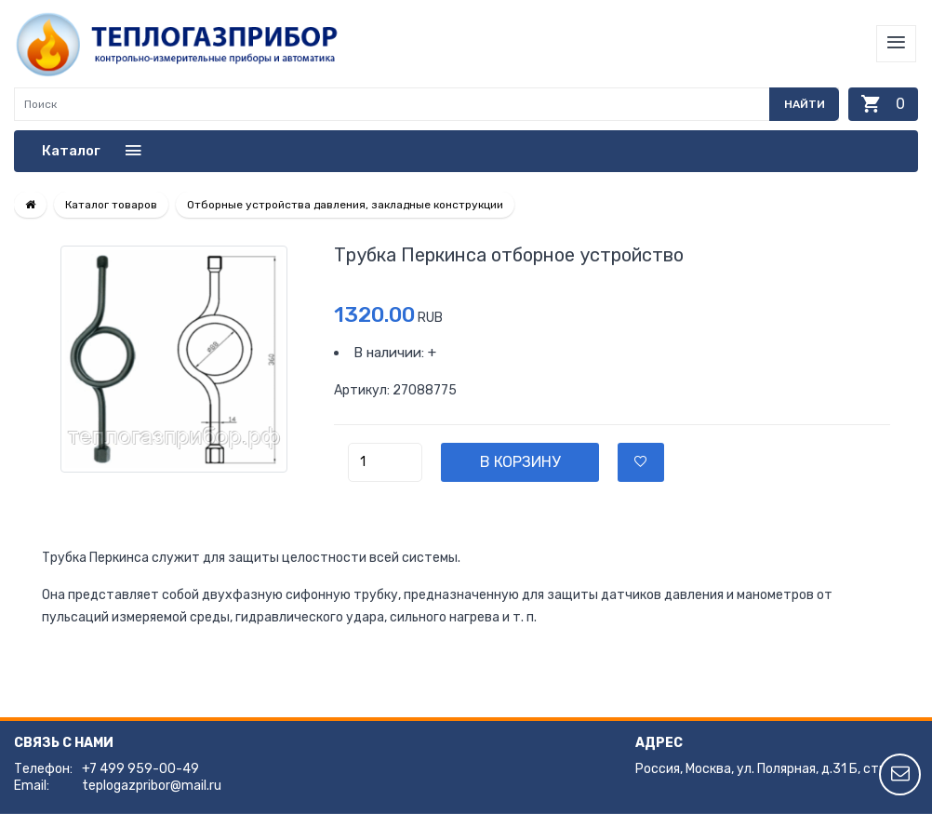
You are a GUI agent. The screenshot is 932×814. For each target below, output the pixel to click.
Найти (804, 104)
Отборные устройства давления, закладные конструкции (345, 204)
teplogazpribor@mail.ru (151, 786)
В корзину (520, 462)
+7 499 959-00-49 (140, 769)
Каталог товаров (111, 204)
